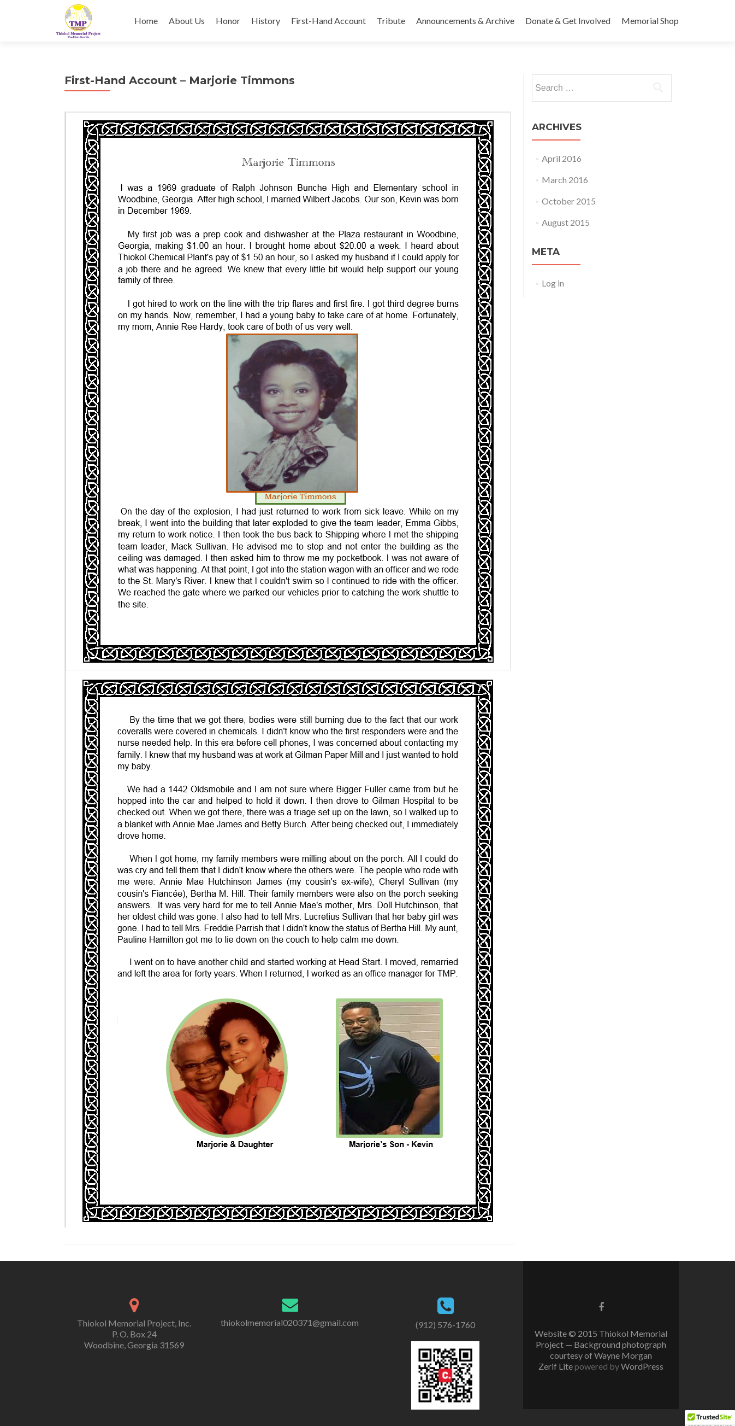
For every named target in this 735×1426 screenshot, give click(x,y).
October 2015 (569, 201)
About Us (187, 20)
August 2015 (566, 222)
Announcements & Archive (465, 20)
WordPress (641, 1366)
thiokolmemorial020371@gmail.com (290, 1322)
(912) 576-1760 (445, 1324)
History (265, 20)
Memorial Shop (650, 20)
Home (146, 20)
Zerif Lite (556, 1366)
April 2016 (562, 158)
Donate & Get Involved (567, 20)
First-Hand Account (328, 20)
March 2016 (565, 179)
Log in (553, 283)
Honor (228, 20)
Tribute (391, 20)
